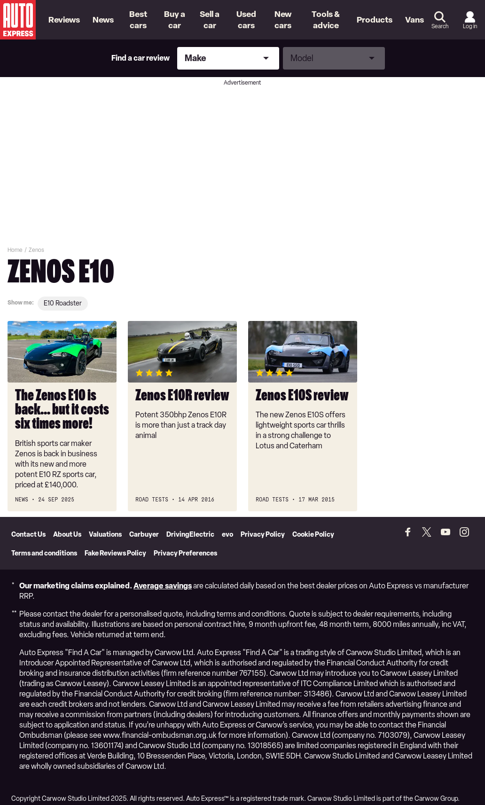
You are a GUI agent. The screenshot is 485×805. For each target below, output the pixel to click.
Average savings (162, 576)
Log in (470, 26)
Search (439, 26)
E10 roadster (63, 303)
